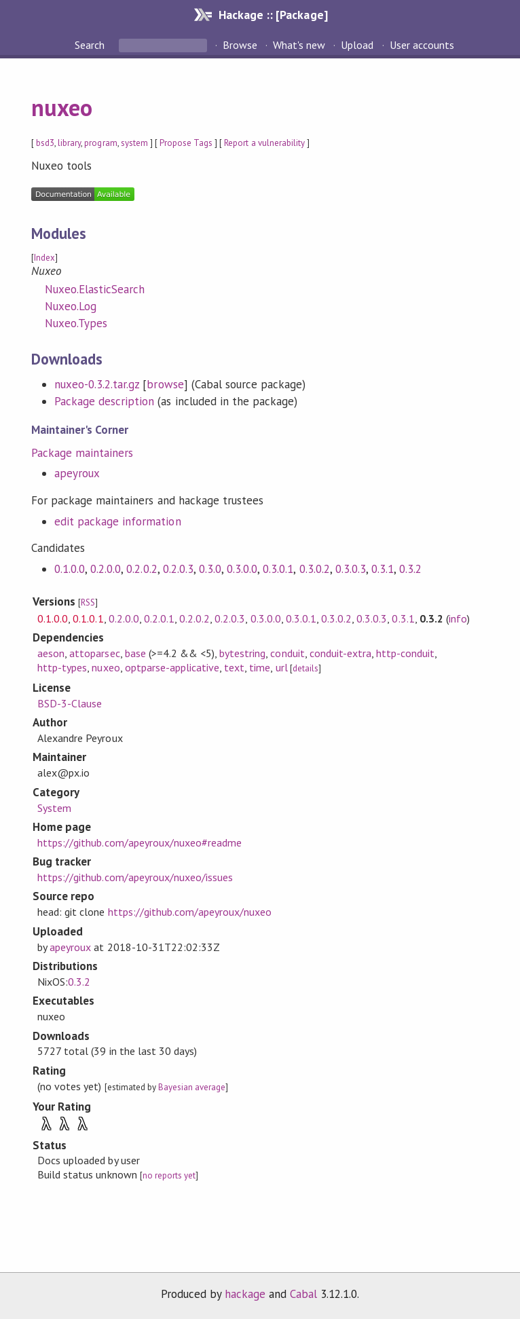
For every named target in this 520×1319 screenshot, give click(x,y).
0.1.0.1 (88, 618)
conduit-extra (340, 653)
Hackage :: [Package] (273, 14)
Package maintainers (82, 452)
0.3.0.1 (278, 568)
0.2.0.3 (178, 568)
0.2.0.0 (105, 568)
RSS (88, 602)
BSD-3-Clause (69, 703)
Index (44, 257)
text (234, 667)
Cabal (303, 1293)
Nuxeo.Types (76, 323)
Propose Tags (186, 143)
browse (165, 384)
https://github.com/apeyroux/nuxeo (190, 911)
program (100, 143)
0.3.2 (410, 568)
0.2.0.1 (159, 618)
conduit (287, 653)
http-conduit (405, 653)
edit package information (117, 521)
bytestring (242, 653)
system (134, 143)
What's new (299, 45)
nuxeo (61, 107)
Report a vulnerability (264, 143)
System (54, 808)
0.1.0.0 (69, 568)
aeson (50, 653)
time (259, 667)
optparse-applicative (172, 667)
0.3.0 (210, 568)
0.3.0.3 (350, 568)
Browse (240, 45)
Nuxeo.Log (70, 306)
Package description (104, 401)
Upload (357, 45)
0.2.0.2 (141, 568)
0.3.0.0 (242, 568)
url (282, 667)
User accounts (422, 45)
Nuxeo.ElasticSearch (95, 289)
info (458, 618)
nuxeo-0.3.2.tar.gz (96, 384)
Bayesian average (191, 1087)
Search (91, 45)
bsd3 (45, 143)
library (69, 143)
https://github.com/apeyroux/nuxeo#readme (139, 842)
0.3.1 (382, 568)
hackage (245, 1293)
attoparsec (94, 653)
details (305, 668)
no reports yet (169, 1175)
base (135, 653)
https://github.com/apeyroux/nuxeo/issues (135, 877)
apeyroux (77, 473)
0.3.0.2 (314, 568)
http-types (62, 667)
